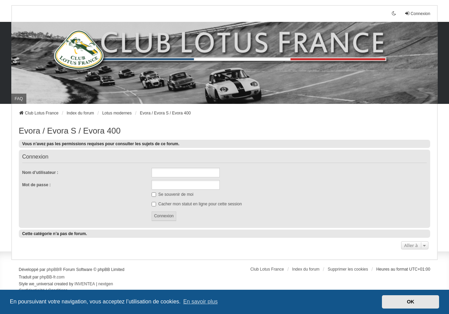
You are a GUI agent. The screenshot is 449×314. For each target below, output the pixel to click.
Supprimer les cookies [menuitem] (348, 269)
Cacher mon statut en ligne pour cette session (197, 204)
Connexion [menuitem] (417, 13)
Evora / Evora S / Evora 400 (69, 130)
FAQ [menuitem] (19, 98)
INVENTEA (85, 284)
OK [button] (410, 301)
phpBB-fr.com (52, 277)
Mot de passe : (36, 184)
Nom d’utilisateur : (40, 172)
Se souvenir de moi (172, 194)
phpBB (53, 269)
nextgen (105, 284)
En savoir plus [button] (200, 301)
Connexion (35, 157)
